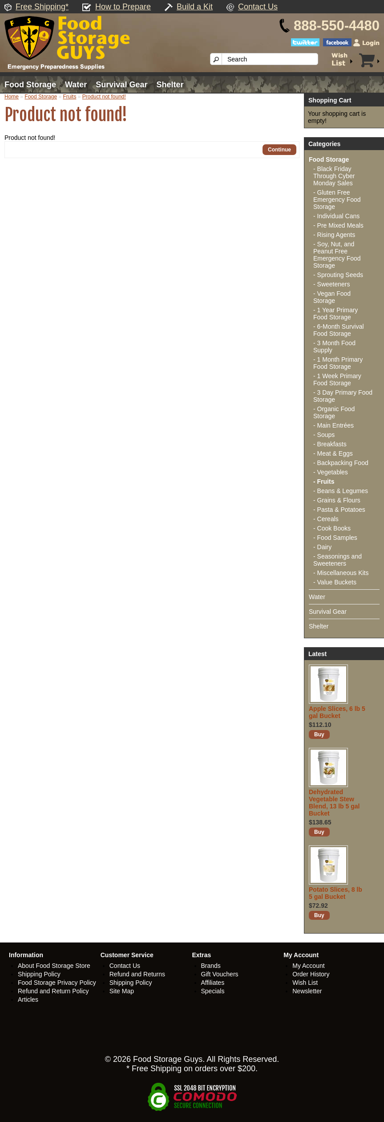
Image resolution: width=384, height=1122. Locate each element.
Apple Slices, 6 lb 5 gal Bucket (337, 712)
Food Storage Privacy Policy (57, 982)
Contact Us (258, 6)
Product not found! (104, 97)
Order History (310, 974)
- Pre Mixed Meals (338, 225)
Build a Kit (195, 6)
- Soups (324, 434)
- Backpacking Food (340, 462)
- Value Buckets (334, 582)
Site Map (121, 991)
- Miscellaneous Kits (341, 572)
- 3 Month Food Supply (334, 346)
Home (11, 97)
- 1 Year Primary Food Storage (335, 313)
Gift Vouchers (219, 974)
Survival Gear (121, 84)
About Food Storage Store (54, 965)
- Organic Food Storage (334, 412)
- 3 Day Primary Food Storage (342, 396)
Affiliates (213, 982)
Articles (28, 999)
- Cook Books (332, 528)
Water (76, 84)
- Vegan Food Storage (332, 297)
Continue (279, 150)
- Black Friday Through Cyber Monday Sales (334, 176)
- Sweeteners (331, 284)
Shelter (169, 84)
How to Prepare (123, 6)
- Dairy (322, 547)
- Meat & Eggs (333, 453)
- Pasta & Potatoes (339, 509)
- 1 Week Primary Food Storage (337, 379)
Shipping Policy (39, 974)
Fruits (69, 97)
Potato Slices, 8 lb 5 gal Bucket (335, 893)
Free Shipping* (42, 6)
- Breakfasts (330, 444)
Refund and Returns (137, 974)
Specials (213, 991)
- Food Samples (335, 537)
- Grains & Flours (336, 500)
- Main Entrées (333, 425)
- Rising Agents (334, 234)
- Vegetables (330, 472)
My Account (308, 965)
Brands (211, 965)
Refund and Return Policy (53, 991)
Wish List (305, 982)
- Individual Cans (336, 216)
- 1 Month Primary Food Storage (338, 363)
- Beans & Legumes (340, 490)
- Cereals (326, 518)
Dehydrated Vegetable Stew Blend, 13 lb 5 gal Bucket (334, 802)
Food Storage (30, 84)
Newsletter (307, 991)
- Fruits (323, 481)
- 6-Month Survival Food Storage (338, 330)
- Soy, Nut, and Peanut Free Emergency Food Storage (337, 255)
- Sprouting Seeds (338, 274)
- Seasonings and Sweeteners (337, 560)
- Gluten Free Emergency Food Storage (337, 199)
